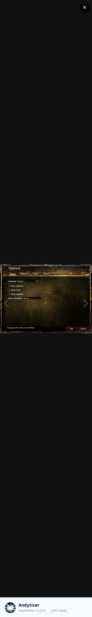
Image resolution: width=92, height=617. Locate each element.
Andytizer (28, 605)
